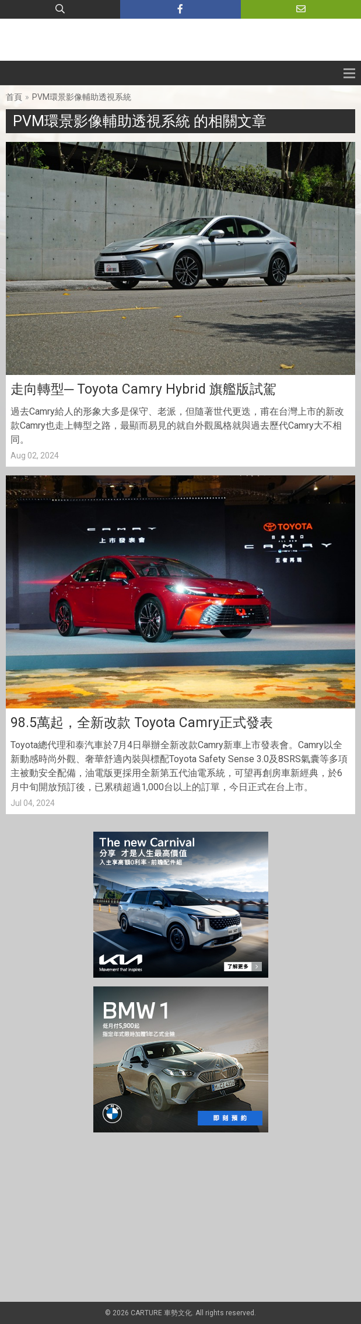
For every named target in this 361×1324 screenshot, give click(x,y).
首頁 (14, 97)
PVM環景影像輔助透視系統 (81, 97)
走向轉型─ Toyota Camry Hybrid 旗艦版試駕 (143, 389)
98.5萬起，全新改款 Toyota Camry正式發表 (141, 723)
